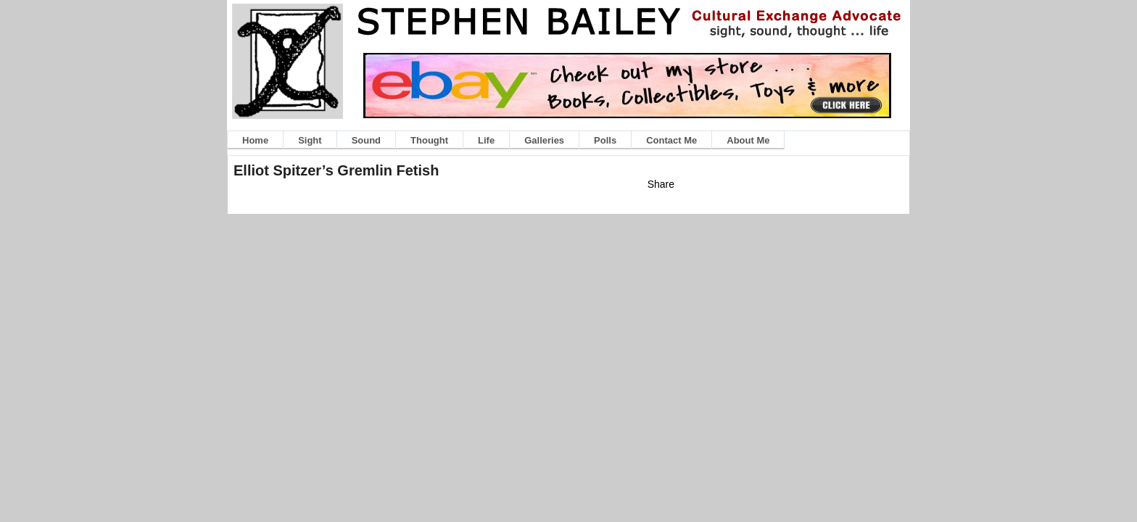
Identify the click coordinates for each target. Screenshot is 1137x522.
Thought (429, 140)
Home (255, 140)
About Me (748, 140)
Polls (605, 140)
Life (486, 140)
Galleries (544, 140)
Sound (366, 140)
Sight (310, 140)
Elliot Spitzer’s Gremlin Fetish (336, 170)
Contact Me (671, 140)
